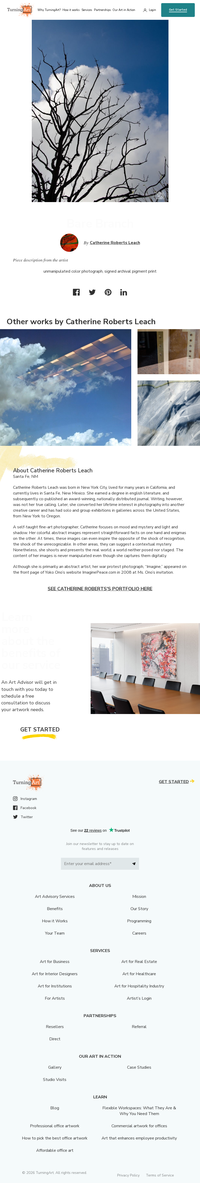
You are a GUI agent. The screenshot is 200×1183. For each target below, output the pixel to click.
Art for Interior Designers (55, 974)
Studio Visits (54, 1079)
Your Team (55, 933)
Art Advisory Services (55, 896)
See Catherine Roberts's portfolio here (100, 589)
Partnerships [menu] (102, 10)
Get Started (178, 10)
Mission (139, 896)
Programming (139, 921)
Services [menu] (87, 10)
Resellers (55, 1027)
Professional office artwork (54, 1126)
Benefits (55, 909)
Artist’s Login (139, 998)
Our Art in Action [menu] (124, 10)
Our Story (139, 909)
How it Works (55, 921)
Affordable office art (54, 1150)
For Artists (55, 998)
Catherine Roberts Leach (115, 243)
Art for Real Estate (139, 962)
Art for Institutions (55, 986)
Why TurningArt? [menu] (49, 10)
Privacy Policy (128, 1175)
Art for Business (55, 962)
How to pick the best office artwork (55, 1138)
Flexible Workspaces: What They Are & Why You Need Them (139, 1111)
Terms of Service (160, 1175)
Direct (54, 1039)
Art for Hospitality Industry (139, 986)
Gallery (54, 1067)
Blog (54, 1108)
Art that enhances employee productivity (139, 1138)
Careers (139, 933)
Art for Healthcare (139, 974)
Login (152, 10)
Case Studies (139, 1067)
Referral (139, 1027)
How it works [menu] (71, 10)
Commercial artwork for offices (139, 1126)
